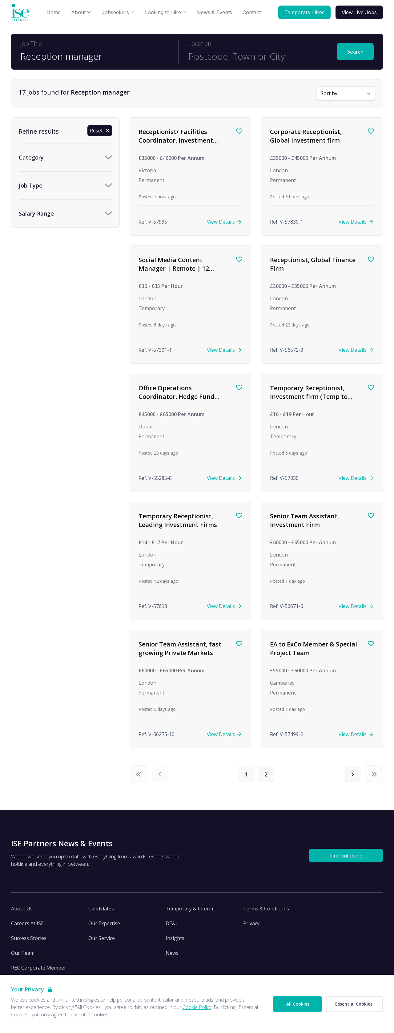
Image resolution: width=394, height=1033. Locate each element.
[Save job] (239, 131)
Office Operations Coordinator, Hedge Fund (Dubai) (177, 396)
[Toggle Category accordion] (65, 157)
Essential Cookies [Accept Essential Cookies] (353, 1004)
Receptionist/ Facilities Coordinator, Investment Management (176, 140)
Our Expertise (104, 925)
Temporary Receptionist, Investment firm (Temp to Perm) (309, 396)
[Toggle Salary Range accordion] (65, 213)
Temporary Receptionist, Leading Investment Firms (178, 520)
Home (53, 12)
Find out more (346, 858)
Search (355, 51)
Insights (175, 940)
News (172, 955)
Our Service (101, 940)
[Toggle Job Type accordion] (65, 185)
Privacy (251, 925)
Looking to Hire (166, 12)
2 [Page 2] (267, 775)
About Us (22, 911)
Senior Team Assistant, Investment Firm (304, 520)
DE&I (171, 925)
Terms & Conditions (266, 911)
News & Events (214, 12)
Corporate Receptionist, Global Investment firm (306, 136)
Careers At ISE (27, 925)
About (81, 12)
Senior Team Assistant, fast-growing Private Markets (181, 648)
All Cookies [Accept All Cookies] (297, 1004)
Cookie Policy (197, 1007)
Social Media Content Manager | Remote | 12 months (174, 268)
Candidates (101, 911)
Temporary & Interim (190, 911)
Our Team (22, 955)
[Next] (351, 775)
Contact (252, 12)
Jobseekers (118, 12)
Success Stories (28, 940)
